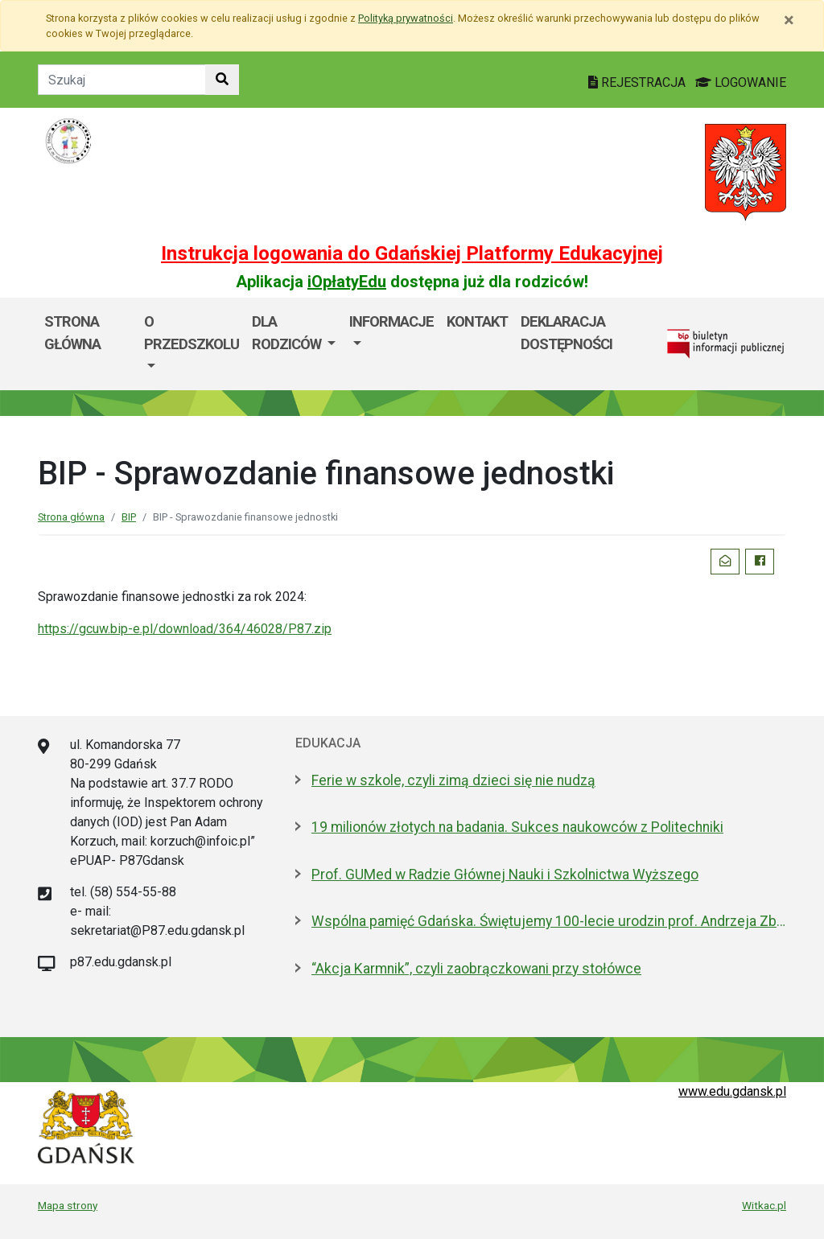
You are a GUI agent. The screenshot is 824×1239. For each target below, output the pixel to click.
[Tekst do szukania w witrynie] (122, 79)
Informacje (391, 321)
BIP (129, 517)
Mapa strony (67, 1205)
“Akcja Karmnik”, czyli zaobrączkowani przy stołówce (476, 969)
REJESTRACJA (638, 82)
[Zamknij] (789, 20)
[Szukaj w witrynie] (222, 79)
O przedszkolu (191, 332)
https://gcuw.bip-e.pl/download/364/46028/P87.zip (185, 628)
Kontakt (477, 321)
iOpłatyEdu (346, 281)
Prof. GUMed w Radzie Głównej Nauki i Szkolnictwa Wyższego (504, 874)
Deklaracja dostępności (566, 332)
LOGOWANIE (740, 82)
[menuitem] (191, 344)
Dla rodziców (288, 332)
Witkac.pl (764, 1205)
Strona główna (72, 332)
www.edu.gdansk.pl (732, 1091)
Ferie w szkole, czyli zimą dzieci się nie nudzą (453, 780)
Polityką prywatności (405, 18)
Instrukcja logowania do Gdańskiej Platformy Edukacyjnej (412, 253)
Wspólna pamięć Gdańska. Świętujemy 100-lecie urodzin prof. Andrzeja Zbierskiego (548, 921)
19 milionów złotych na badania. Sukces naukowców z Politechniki (517, 827)
